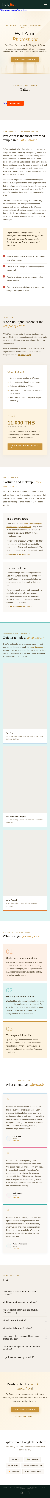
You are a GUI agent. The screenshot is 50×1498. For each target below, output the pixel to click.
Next (5, 103)
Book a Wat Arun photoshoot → (24, 446)
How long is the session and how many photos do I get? (25, 1337)
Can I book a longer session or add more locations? (25, 1348)
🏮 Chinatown (14, 1471)
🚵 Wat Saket (13, 1465)
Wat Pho (9, 733)
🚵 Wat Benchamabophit (33, 1465)
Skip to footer (22, 10)
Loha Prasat (11, 900)
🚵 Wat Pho (16, 1459)
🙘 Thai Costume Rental (33, 1471)
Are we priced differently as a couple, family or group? (25, 1311)
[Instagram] (22, 1493)
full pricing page (24, 355)
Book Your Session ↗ (25, 59)
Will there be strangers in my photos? (25, 1302)
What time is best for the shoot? (25, 1328)
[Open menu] (45, 4)
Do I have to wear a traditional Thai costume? (25, 1292)
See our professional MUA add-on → (20, 606)
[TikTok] (28, 1493)
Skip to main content (8, 10)
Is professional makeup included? (25, 1357)
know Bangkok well (37, 647)
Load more (15, 103)
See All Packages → (25, 1416)
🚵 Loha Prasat (32, 1459)
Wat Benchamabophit (16, 817)
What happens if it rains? (25, 1320)
